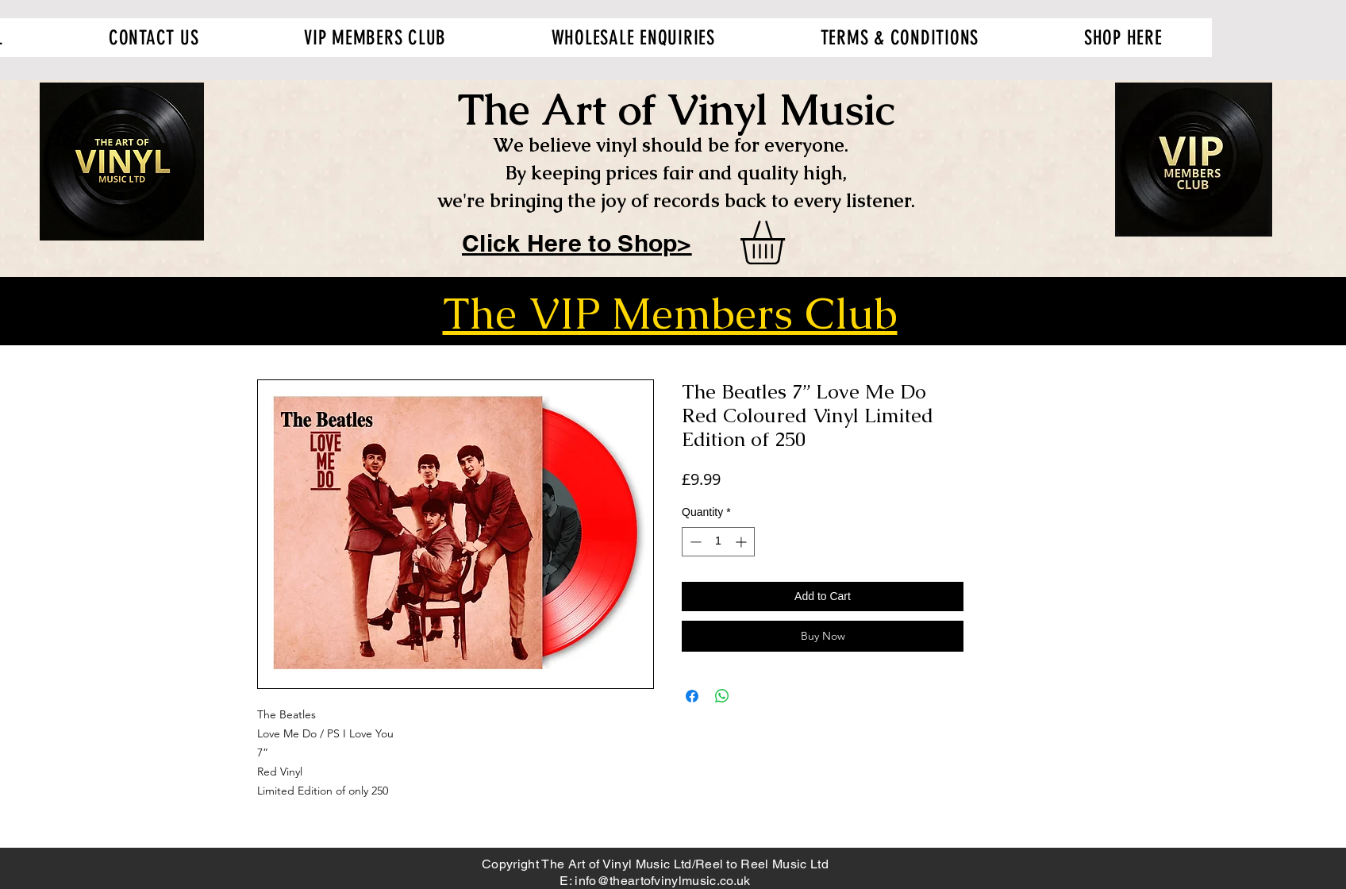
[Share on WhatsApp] (722, 696)
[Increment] (742, 542)
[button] (788, 242)
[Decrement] (694, 542)
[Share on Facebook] (692, 696)
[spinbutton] (718, 542)
